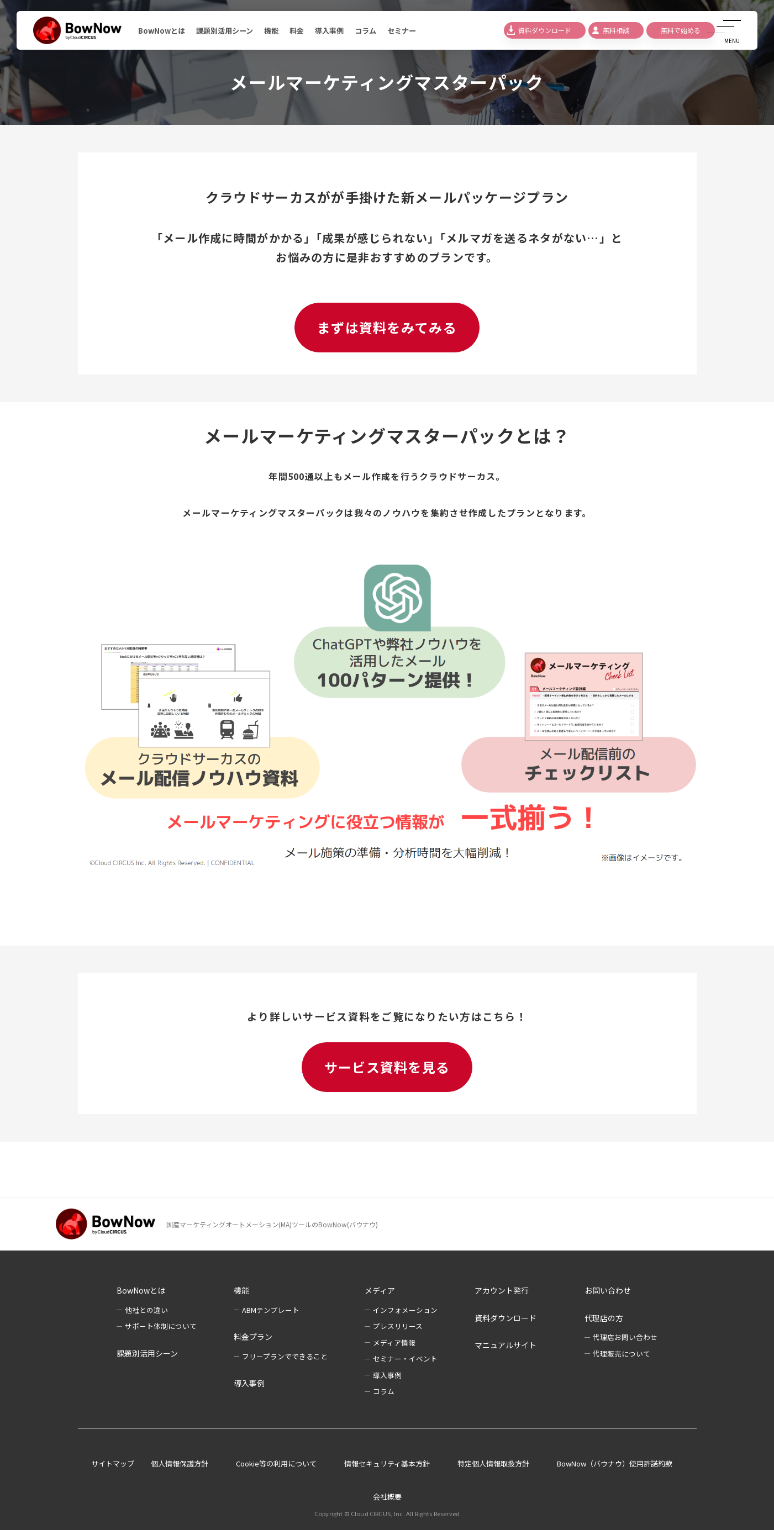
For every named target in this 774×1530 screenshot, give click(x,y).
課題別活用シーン (229, 30)
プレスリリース (398, 1326)
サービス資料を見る (387, 1067)
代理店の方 (604, 1317)
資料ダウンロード (505, 1317)
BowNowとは (163, 30)
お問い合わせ (608, 1290)
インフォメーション (405, 1310)
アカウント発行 (502, 1290)
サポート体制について (161, 1326)
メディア (380, 1290)
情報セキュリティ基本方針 (387, 1463)
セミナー (416, 30)
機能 (279, 30)
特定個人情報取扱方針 (493, 1463)
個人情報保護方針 (179, 1463)
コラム (377, 30)
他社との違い (146, 1310)
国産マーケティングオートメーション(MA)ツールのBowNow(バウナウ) (272, 1224)
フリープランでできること (285, 1356)
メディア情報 (394, 1342)
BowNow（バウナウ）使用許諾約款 (614, 1463)
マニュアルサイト (505, 1344)
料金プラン (253, 1336)
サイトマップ (112, 1463)
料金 (305, 30)
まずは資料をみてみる (387, 327)
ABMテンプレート (270, 1310)
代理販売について (621, 1353)
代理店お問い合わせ (625, 1337)
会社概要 (387, 1496)
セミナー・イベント (405, 1358)
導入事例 (339, 30)
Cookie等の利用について (276, 1463)
